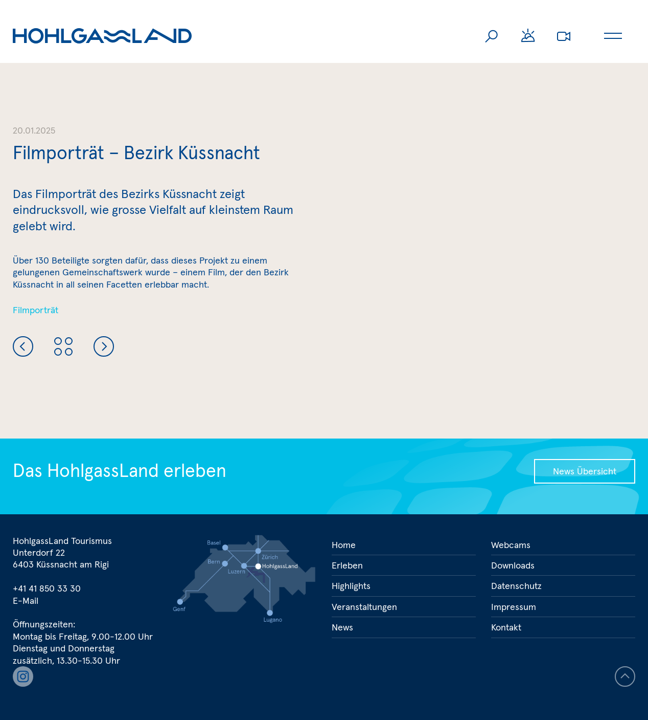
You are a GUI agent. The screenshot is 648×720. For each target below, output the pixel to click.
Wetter (528, 36)
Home (344, 545)
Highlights (351, 586)
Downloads (513, 565)
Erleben (347, 565)
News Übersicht (584, 471)
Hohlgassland (102, 35)
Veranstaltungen (364, 607)
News (342, 627)
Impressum (513, 607)
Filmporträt (35, 310)
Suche (492, 36)
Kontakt (506, 627)
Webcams (563, 36)
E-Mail (25, 600)
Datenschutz (516, 586)
